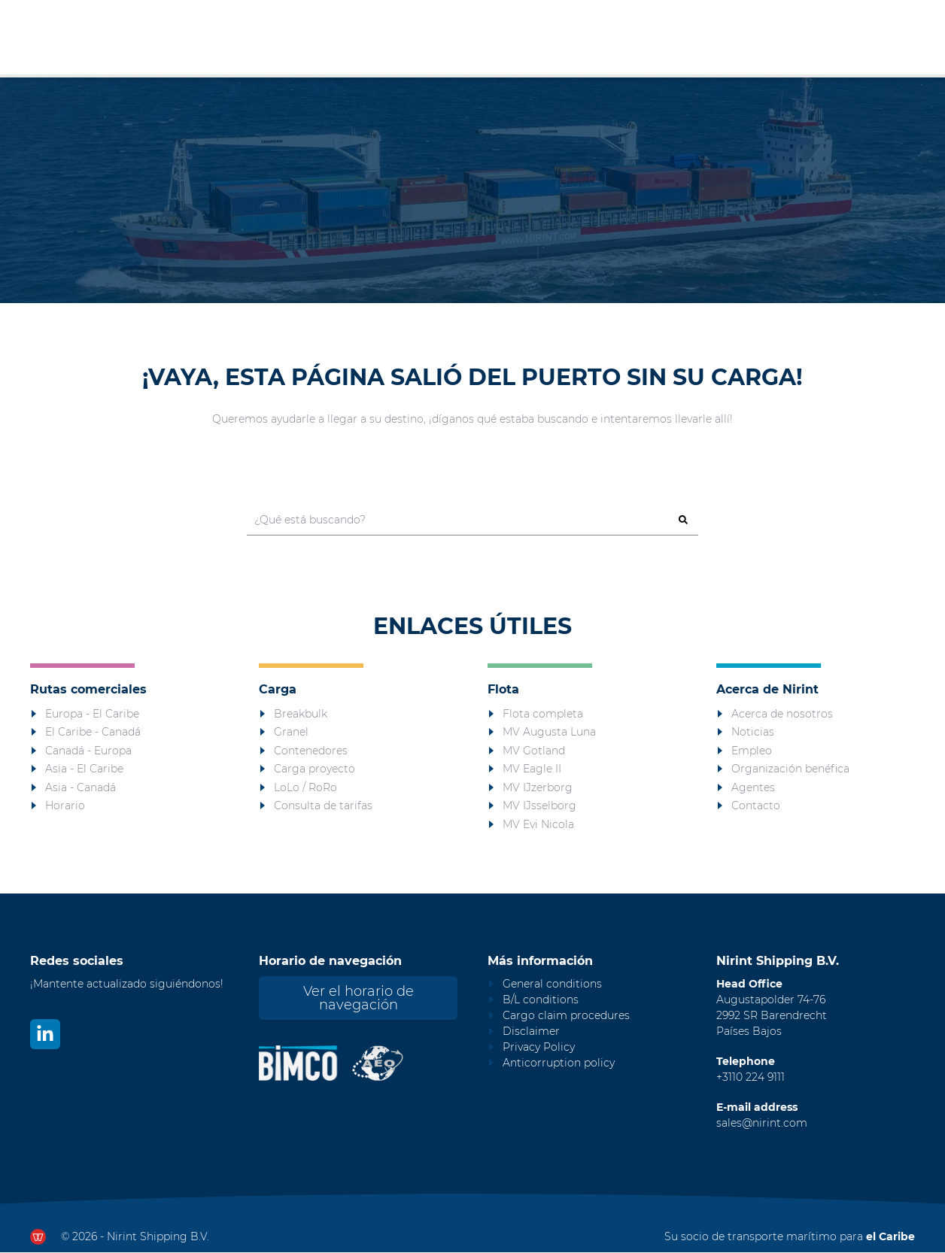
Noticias (752, 732)
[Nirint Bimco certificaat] (305, 1064)
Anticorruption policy (559, 1063)
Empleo (751, 751)
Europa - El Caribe (92, 714)
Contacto (755, 806)
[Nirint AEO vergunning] (378, 1064)
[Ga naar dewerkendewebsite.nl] (38, 1237)
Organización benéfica (790, 769)
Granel (291, 732)
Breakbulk (300, 714)
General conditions (552, 984)
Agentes (753, 788)
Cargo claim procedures (566, 1016)
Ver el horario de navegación (358, 999)
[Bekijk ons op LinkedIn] (45, 1035)
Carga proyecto (314, 769)
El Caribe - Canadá (93, 732)
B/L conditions (541, 1000)
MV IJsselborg (539, 806)
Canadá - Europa (88, 751)
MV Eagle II (532, 769)
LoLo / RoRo (305, 788)
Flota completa (543, 714)
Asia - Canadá (80, 788)
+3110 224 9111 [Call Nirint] (750, 1078)
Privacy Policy (539, 1047)
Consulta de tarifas (323, 806)
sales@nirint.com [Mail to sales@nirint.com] (761, 1123)
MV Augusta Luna (549, 732)
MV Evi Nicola (538, 825)
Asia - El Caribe (84, 769)
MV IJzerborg (538, 788)
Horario (65, 806)
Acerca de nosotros (782, 714)
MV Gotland (534, 751)
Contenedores (311, 751)
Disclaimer (531, 1032)
